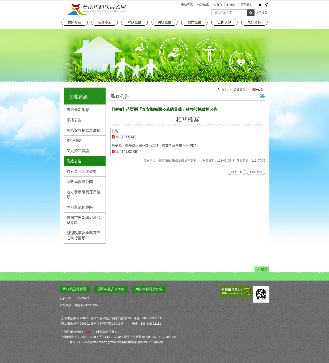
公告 (115, 131)
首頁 (225, 89)
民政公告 (74, 161)
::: (63, 86)
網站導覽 (187, 4)
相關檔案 (187, 119)
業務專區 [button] (104, 22)
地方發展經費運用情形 (84, 194)
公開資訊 (78, 96)
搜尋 (214, 11)
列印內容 (262, 96)
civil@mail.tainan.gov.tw (100, 342)
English (231, 4)
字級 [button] (260, 5)
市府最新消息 (78, 110)
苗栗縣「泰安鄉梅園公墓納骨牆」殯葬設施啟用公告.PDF (154, 146)
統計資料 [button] (254, 22)
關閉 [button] (264, 269)
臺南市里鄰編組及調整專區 (84, 220)
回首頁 (217, 4)
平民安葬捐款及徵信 (84, 130)
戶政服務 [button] (134, 22)
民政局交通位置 (74, 289)
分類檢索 (203, 4)
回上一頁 (237, 172)
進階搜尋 (261, 12)
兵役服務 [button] (164, 22)
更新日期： (67, 298)
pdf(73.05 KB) (126, 137)
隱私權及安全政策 (111, 289)
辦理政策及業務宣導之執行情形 (84, 235)
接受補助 (74, 140)
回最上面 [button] (256, 172)
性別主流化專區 (80, 207)
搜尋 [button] (251, 12)
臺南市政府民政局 (96, 9)
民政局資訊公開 (80, 182)
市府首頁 (247, 4)
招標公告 (74, 120)
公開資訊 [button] (224, 22)
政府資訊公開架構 (82, 171)
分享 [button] (266, 5)
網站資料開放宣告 (149, 289)
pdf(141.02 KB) (127, 151)
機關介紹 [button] (74, 22)
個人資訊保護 (78, 151)
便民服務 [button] (194, 22)
